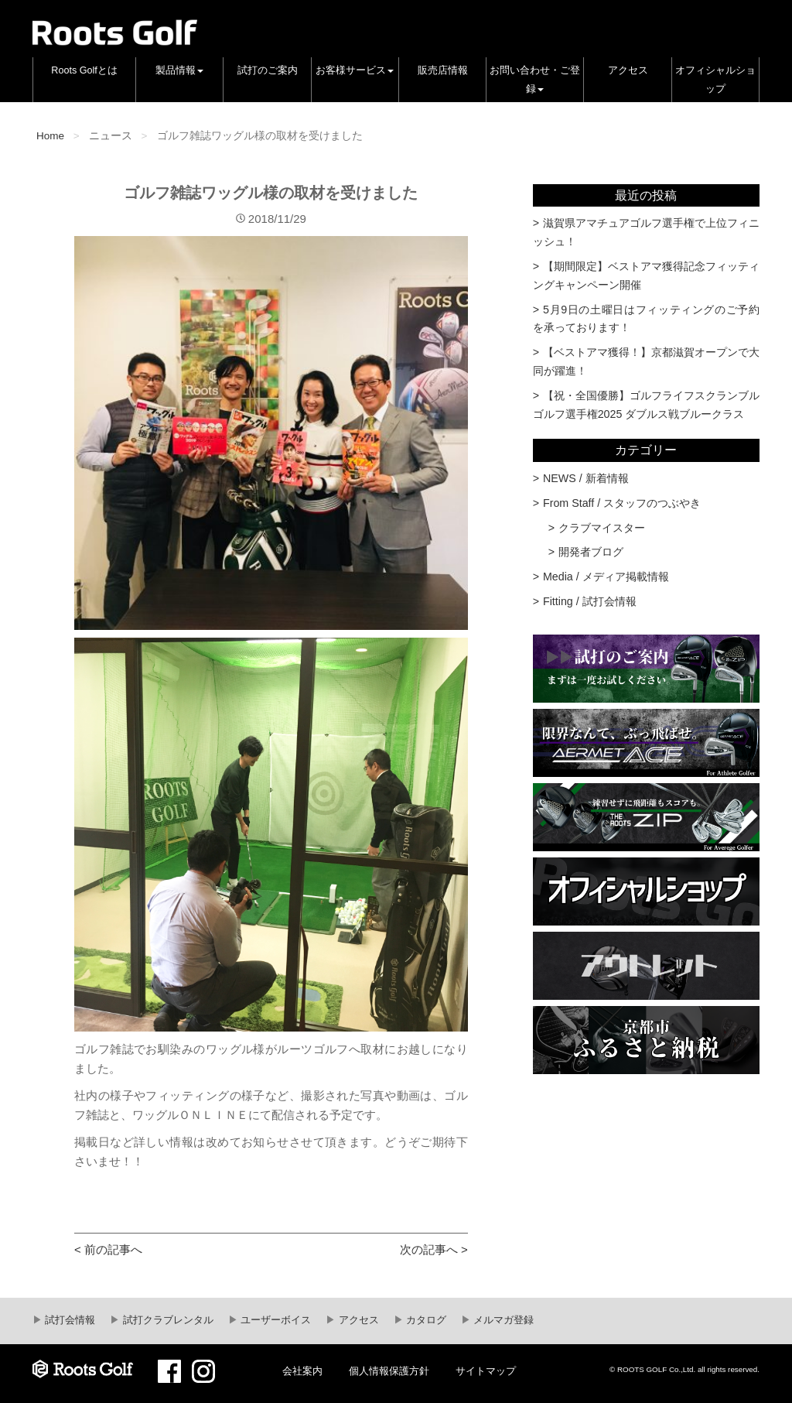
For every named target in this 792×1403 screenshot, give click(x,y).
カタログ (425, 1320)
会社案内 (302, 1371)
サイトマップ (486, 1371)
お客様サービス (355, 70)
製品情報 (179, 70)
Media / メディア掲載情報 (606, 576)
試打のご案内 (267, 70)
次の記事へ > (434, 1249)
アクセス (628, 70)
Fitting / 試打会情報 (590, 601)
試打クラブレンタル (166, 1320)
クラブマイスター (601, 528)
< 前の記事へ (108, 1249)
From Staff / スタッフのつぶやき (622, 503)
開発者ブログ (590, 552)
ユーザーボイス (275, 1320)
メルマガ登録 (502, 1320)
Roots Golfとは (84, 70)
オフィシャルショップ (715, 79)
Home (50, 136)
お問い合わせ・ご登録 (535, 79)
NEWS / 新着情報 (586, 478)
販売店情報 (443, 70)
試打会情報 (69, 1320)
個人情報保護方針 (389, 1371)
